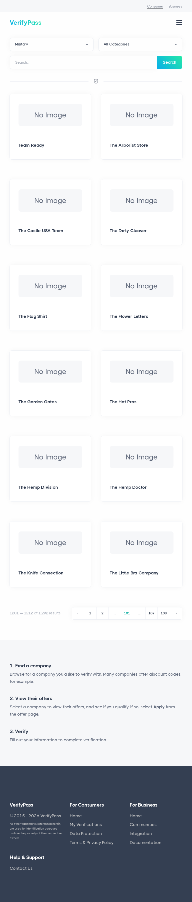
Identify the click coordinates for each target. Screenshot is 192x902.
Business (175, 6)
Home (76, 815)
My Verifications (86, 824)
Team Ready (31, 145)
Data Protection (86, 833)
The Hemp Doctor (128, 487)
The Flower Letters (129, 316)
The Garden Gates (37, 401)
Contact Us (21, 868)
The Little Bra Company (134, 572)
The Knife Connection (41, 572)
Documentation (146, 842)
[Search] (83, 62)
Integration (141, 833)
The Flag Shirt (32, 316)
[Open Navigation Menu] (179, 22)
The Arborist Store (129, 145)
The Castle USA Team (40, 230)
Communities (143, 824)
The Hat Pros (123, 401)
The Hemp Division (38, 487)
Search (169, 62)
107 (151, 613)
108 (164, 613)
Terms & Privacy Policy (92, 842)
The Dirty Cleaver (128, 230)
